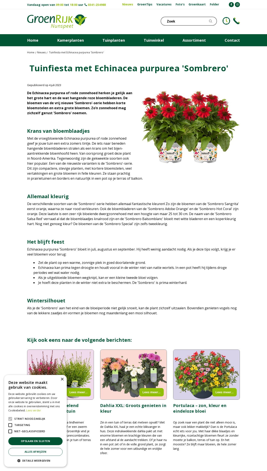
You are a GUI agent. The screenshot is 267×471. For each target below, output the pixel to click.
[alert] (35, 421)
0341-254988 (97, 5)
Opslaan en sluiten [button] (35, 441)
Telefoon (236, 21)
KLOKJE (226, 21)
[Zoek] (189, 21)
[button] (35, 460)
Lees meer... (78, 392)
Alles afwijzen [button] (36, 451)
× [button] (62, 379)
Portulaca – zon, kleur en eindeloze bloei (200, 408)
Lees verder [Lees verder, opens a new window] (33, 410)
